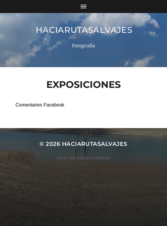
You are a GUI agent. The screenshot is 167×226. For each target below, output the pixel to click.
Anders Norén (93, 158)
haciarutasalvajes (84, 30)
